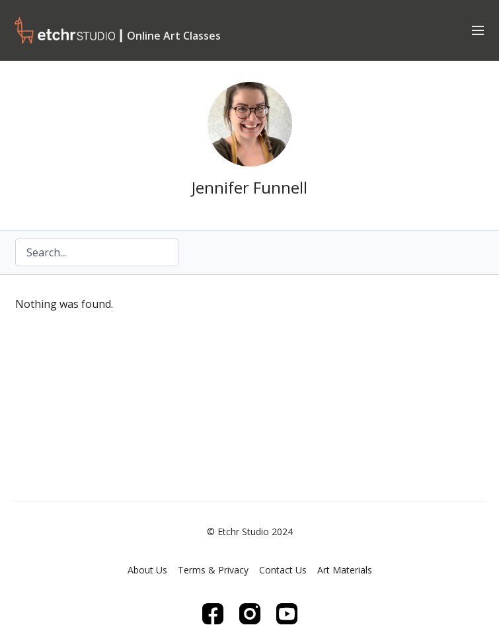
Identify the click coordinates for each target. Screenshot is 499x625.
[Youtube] (286, 613)
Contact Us (283, 570)
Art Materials (344, 570)
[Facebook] (212, 613)
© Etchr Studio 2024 (250, 531)
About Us (147, 570)
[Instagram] (249, 613)
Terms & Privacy (213, 570)
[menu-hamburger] (478, 29)
